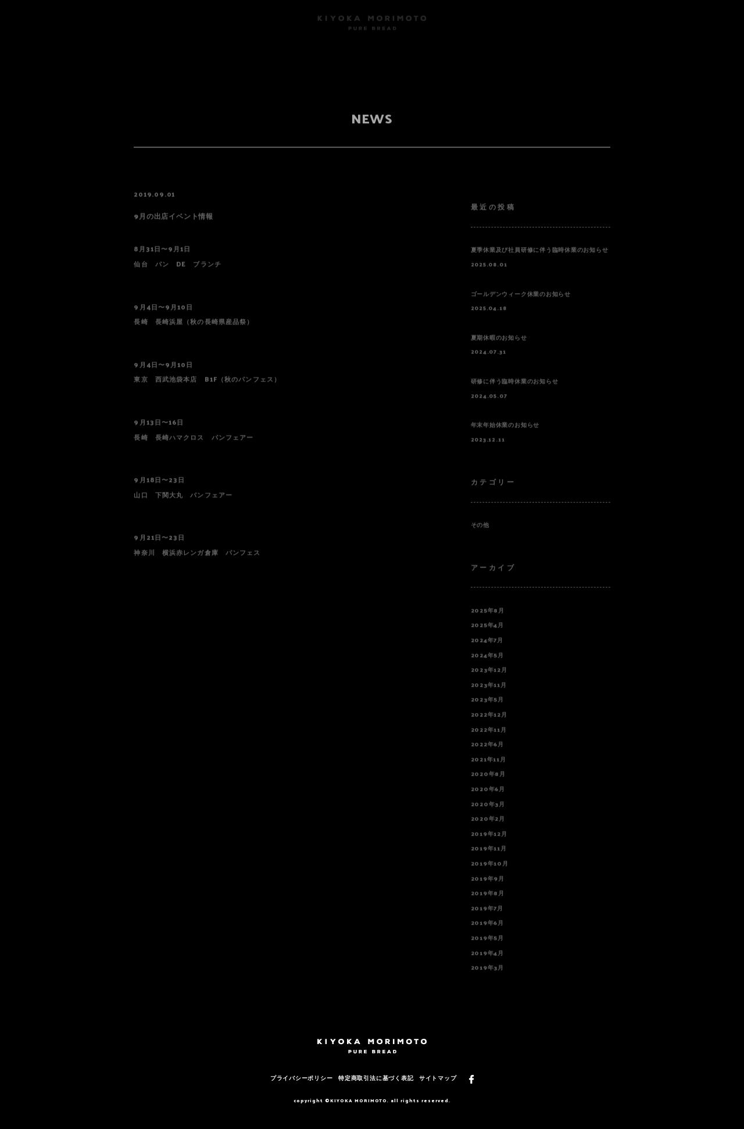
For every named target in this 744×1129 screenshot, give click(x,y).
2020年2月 (488, 830)
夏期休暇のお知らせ (499, 349)
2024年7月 (487, 652)
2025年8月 (488, 622)
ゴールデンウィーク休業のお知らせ (521, 305)
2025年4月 (487, 637)
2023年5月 (487, 711)
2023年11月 (489, 697)
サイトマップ (438, 1078)
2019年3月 (487, 979)
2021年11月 (488, 771)
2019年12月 (489, 846)
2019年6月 (487, 935)
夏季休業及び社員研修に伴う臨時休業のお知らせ (540, 262)
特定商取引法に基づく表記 (375, 1078)
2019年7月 (487, 920)
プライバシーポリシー (301, 1078)
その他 (480, 537)
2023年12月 (489, 682)
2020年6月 (488, 801)
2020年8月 (488, 786)
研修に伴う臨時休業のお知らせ (515, 393)
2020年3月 (488, 815)
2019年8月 (488, 905)
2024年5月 (487, 666)
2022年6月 (487, 756)
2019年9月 (488, 890)
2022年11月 (489, 741)
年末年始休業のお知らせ (505, 437)
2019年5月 (487, 950)
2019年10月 (490, 875)
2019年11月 (489, 860)
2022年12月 (489, 726)
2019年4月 (487, 964)
